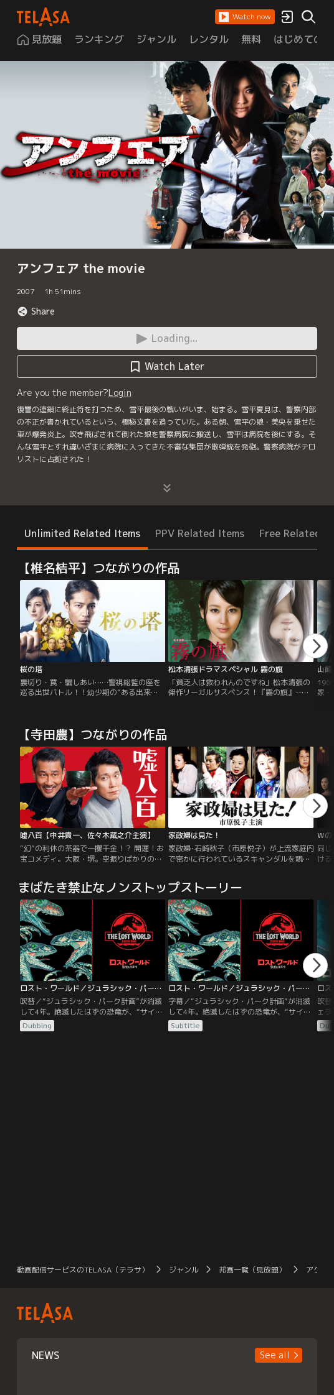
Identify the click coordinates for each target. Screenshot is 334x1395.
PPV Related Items (199, 533)
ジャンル (184, 1269)
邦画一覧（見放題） (252, 1269)
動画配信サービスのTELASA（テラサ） (83, 1269)
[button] (245, 16)
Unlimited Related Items (82, 533)
